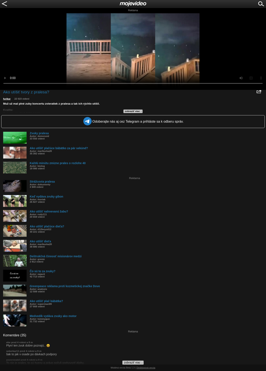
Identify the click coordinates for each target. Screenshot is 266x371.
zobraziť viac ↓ (133, 111)
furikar (7, 99)
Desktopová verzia (146, 367)
